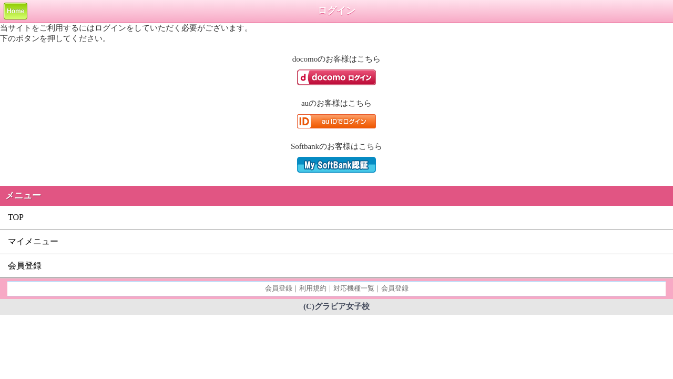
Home (15, 11)
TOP (16, 217)
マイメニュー (33, 241)
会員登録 (25, 265)
